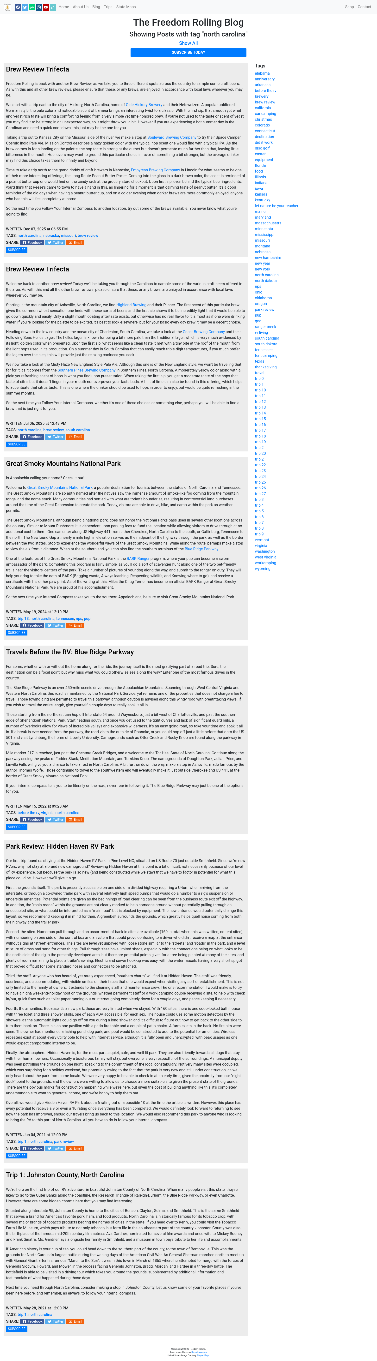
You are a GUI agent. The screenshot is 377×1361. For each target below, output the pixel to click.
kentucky (262, 200)
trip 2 (259, 447)
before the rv (28, 812)
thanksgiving (265, 367)
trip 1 (22, 1141)
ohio (258, 292)
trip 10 (260, 390)
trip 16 (260, 424)
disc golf (262, 148)
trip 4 (259, 505)
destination (264, 136)
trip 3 (259, 499)
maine (260, 211)
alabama (262, 73)
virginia (47, 812)
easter (260, 154)
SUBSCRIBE (16, 250)
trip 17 (260, 430)
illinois (260, 177)
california (263, 108)
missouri (68, 235)
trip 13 (260, 407)
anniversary (265, 79)
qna (258, 321)
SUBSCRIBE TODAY (188, 52)
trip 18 (23, 618)
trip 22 (260, 465)
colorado (262, 125)
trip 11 (260, 396)
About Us (80, 7)
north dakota (266, 280)
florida (260, 165)
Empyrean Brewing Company (155, 170)
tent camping (266, 355)
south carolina (77, 430)
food (259, 171)
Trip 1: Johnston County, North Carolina (65, 1175)
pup (87, 618)
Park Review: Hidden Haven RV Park (60, 846)
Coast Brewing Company (204, 332)
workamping (265, 563)
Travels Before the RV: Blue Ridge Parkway (70, 652)
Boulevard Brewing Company (171, 137)
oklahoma (263, 298)
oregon (261, 303)
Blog (96, 7)
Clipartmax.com (199, 1352)
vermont (262, 540)
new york (262, 269)
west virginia (265, 557)
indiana (261, 182)
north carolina (29, 235)
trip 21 (260, 459)
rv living (261, 332)
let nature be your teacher (276, 206)
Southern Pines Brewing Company (87, 370)
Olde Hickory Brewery (144, 104)
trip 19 (260, 442)
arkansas (262, 85)
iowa (259, 188)
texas (259, 361)
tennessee (65, 618)
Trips (108, 7)
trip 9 (259, 534)
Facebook (32, 243)
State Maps (126, 7)
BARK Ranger (138, 558)
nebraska (51, 235)
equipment (264, 159)
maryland (263, 217)
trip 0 (259, 378)
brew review (88, 235)
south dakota (266, 344)
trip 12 (260, 401)
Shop (349, 7)
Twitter (55, 243)
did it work (264, 142)
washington (265, 551)
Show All (188, 43)
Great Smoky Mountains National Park (63, 464)
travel (259, 373)
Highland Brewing (131, 305)
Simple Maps (203, 1355)
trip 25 (260, 482)
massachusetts (268, 223)
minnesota (264, 229)
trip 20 (260, 453)
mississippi (264, 234)
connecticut (265, 131)
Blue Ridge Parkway (201, 549)
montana (262, 246)
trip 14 (260, 413)
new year (262, 263)
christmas (263, 119)
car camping (265, 113)
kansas (261, 194)
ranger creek (265, 326)
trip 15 (260, 419)
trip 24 (260, 476)
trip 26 (260, 488)
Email (75, 243)
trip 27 (260, 494)
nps (79, 618)
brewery (261, 96)
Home (64, 7)
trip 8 (259, 528)
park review (64, 1141)
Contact (364, 7)
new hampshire (268, 257)
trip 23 (260, 470)
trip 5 (259, 511)
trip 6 (259, 517)
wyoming (262, 568)
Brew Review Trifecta (37, 69)
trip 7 (259, 522)
